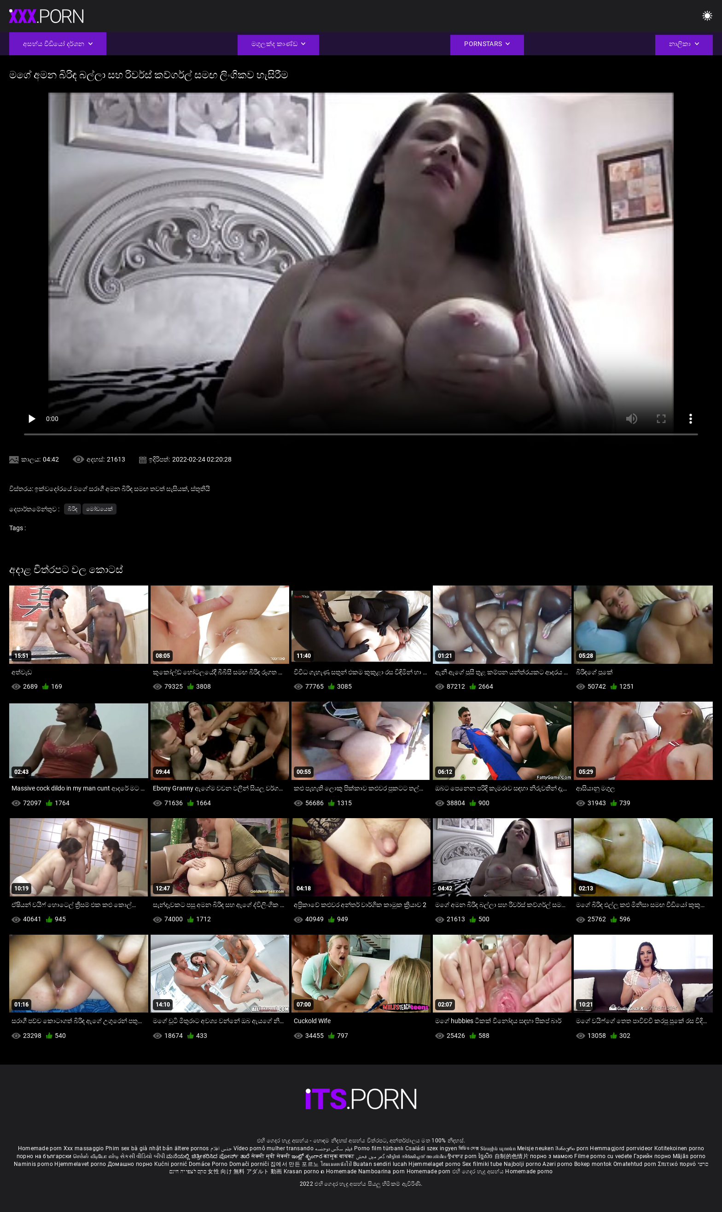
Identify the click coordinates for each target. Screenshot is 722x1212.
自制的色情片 (512, 1156)
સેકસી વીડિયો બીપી (142, 1156)
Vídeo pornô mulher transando (273, 1148)
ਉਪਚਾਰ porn (463, 1156)
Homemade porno (529, 1171)
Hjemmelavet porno (80, 1164)
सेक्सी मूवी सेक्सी (270, 1156)
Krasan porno (302, 1171)
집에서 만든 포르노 (295, 1164)
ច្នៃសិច (486, 1156)
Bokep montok (593, 1164)
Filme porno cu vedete (603, 1156)
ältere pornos (192, 1148)
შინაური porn (572, 1148)
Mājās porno (689, 1156)
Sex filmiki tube (482, 1164)
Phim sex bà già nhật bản (139, 1148)
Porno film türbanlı (379, 1148)
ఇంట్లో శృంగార (307, 1156)
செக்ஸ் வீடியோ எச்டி (96, 1156)
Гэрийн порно (653, 1156)
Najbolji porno (522, 1164)
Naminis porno (34, 1164)
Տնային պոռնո (498, 1148)
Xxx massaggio (84, 1148)
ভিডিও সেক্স (469, 1148)
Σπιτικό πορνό (678, 1164)
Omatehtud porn (635, 1164)
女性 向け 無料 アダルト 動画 (245, 1171)
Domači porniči (250, 1164)
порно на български (44, 1156)
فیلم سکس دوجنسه (334, 1148)
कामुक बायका (339, 1156)
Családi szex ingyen (431, 1148)
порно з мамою (551, 1156)
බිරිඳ (72, 509)
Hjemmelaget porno (435, 1164)
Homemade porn (41, 1148)
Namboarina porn (382, 1171)
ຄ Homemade (339, 1171)
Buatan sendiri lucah (380, 1164)
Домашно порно (131, 1164)
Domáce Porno (209, 1164)
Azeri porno (558, 1164)
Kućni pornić (171, 1164)
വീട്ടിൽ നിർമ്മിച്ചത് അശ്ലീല (417, 1156)
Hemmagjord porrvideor (622, 1148)
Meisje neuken (535, 1148)
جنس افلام (221, 1148)
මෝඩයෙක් (99, 509)
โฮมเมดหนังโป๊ (337, 1164)
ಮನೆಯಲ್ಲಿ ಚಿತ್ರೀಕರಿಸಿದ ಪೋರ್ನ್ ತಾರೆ (208, 1156)
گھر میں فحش (371, 1156)
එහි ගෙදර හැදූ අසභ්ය (479, 1171)
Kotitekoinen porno (679, 1148)
